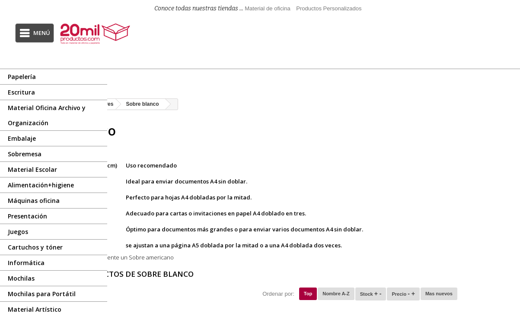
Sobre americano (242, 257)
